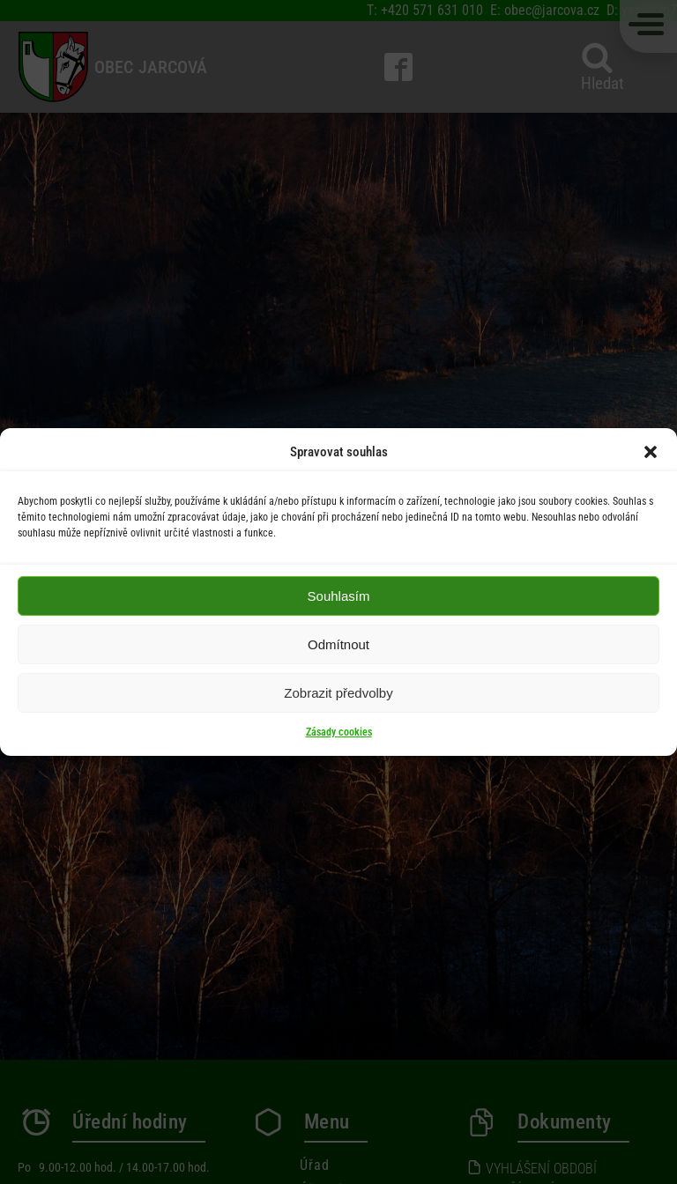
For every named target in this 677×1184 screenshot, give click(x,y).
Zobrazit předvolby (338, 692)
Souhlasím (339, 595)
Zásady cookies (339, 732)
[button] (650, 452)
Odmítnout (338, 644)
